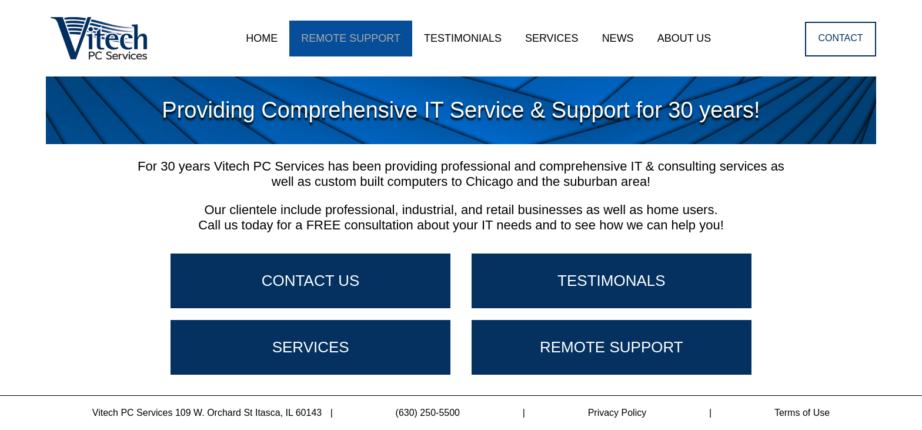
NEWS (618, 38)
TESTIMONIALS (463, 38)
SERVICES (552, 38)
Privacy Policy (617, 413)
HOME (262, 38)
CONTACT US (311, 280)
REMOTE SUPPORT (350, 38)
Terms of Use (802, 413)
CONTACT (840, 38)
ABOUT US (684, 38)
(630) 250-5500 (428, 413)
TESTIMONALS (611, 280)
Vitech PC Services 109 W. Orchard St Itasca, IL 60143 (212, 413)
